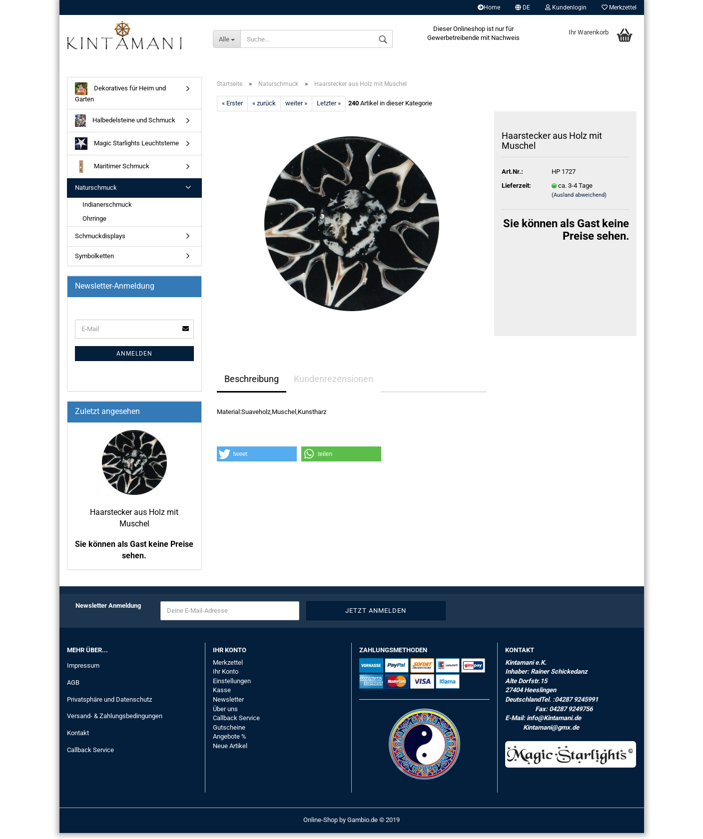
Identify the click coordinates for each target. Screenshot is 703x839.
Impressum (83, 671)
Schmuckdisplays (100, 241)
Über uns (225, 714)
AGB (73, 688)
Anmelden (134, 359)
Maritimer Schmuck (112, 172)
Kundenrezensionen (333, 384)
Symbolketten (94, 261)
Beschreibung (251, 384)
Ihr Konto (225, 677)
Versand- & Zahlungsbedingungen (114, 722)
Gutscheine (229, 733)
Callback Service (90, 755)
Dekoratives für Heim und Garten (120, 98)
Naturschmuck (96, 193)
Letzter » (329, 109)
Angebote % (229, 742)
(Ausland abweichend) (579, 200)
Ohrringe (94, 224)
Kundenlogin (566, 7)
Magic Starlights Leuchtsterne (127, 149)
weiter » (296, 109)
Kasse (222, 696)
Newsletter (228, 705)
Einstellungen (232, 686)
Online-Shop (320, 826)
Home (489, 7)
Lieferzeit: (516, 191)
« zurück (264, 109)
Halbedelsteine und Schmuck (125, 126)
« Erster (232, 109)
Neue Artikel (230, 751)
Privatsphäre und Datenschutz (109, 705)
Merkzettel (619, 7)
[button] (257, 459)
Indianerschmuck (107, 210)
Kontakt (78, 739)
